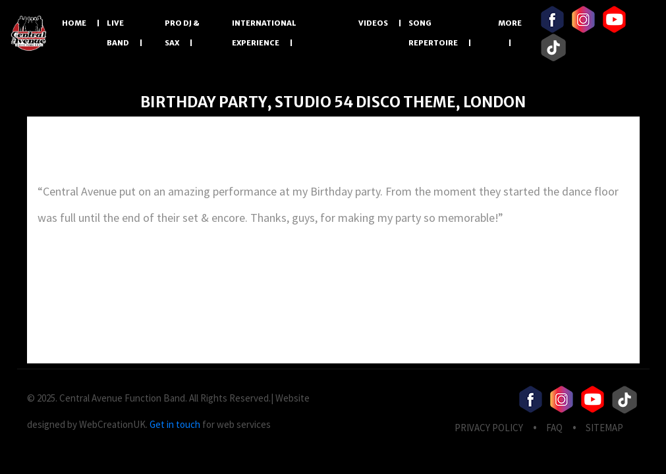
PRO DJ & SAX (182, 32)
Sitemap (604, 427)
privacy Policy (489, 427)
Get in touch (175, 424)
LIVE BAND (118, 32)
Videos (373, 23)
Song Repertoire (433, 32)
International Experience (264, 32)
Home (74, 23)
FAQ (554, 427)
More (510, 23)
